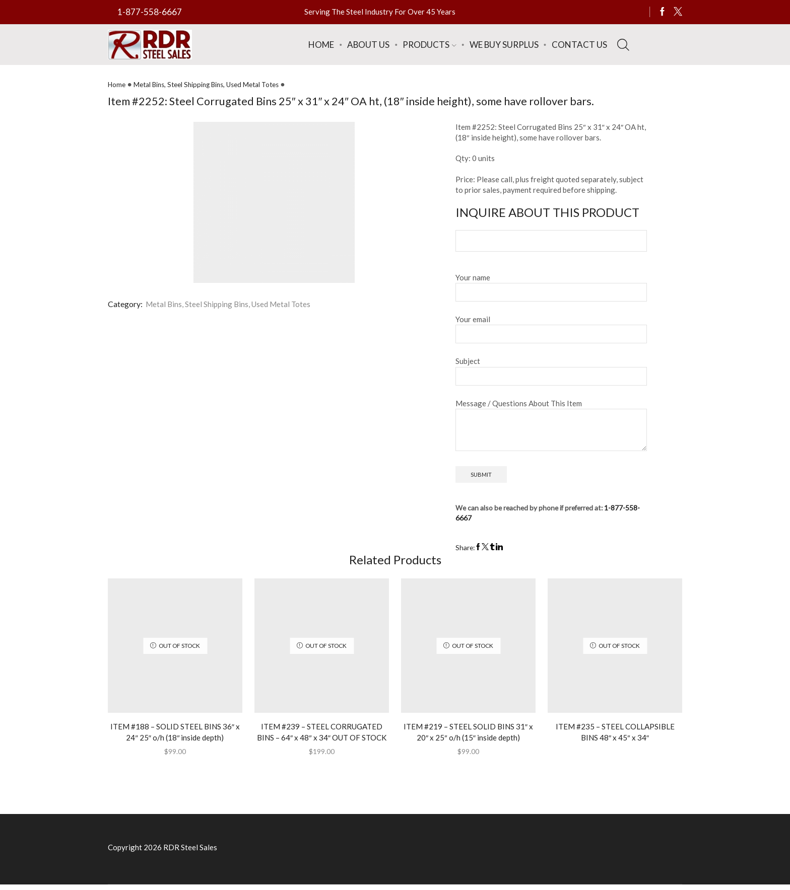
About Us (368, 44)
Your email (551, 328)
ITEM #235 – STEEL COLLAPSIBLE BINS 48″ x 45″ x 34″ (615, 736)
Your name (551, 286)
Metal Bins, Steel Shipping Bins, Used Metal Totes (213, 84)
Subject (551, 370)
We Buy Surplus (504, 44)
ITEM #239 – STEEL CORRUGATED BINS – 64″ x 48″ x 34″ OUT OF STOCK (321, 742)
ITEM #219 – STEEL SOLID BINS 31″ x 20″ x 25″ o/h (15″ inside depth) (468, 736)
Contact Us (579, 44)
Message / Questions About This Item (551, 427)
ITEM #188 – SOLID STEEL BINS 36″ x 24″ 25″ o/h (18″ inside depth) (175, 736)
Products (429, 44)
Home (321, 44)
